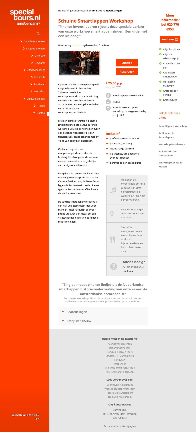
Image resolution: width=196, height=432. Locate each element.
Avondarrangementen (120, 343)
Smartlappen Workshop (173, 126)
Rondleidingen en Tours (120, 351)
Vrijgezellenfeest (76, 10)
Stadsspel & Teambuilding (120, 355)
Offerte (127, 63)
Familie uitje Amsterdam (120, 392)
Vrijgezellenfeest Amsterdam (119, 388)
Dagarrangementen (120, 347)
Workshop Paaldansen (172, 144)
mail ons (128, 271)
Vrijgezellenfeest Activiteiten (120, 367)
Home (61, 10)
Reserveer (127, 72)
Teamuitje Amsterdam (120, 396)
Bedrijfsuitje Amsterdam (120, 384)
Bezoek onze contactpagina (119, 426)
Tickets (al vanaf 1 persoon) (119, 371)
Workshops (120, 363)
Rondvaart (119, 359)
